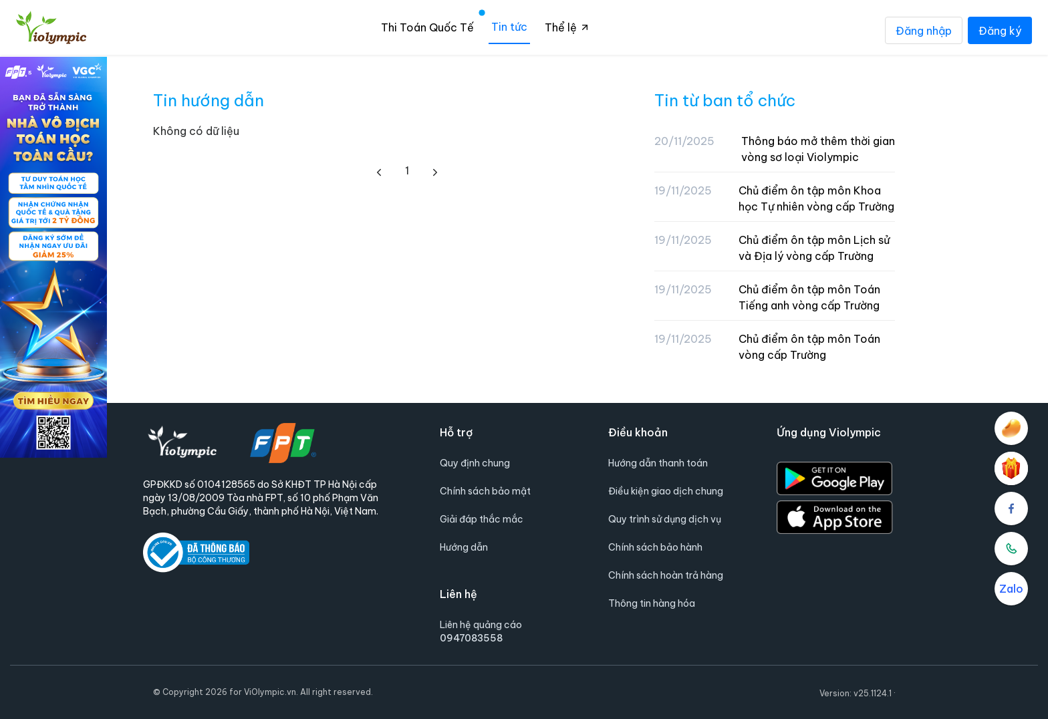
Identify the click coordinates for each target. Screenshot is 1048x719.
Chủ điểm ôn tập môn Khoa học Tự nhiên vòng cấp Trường (816, 198)
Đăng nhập (924, 30)
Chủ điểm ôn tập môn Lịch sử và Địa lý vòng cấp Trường (814, 248)
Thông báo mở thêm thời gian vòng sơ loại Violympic (818, 149)
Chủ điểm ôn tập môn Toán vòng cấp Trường (809, 347)
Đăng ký (1000, 30)
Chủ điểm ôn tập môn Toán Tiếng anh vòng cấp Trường (809, 297)
